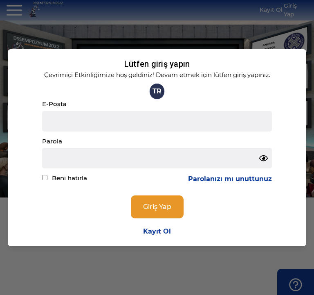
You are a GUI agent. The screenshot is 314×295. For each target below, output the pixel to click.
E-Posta (54, 104)
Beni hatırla (69, 178)
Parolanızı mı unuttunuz (230, 179)
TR (157, 91)
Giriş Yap (157, 207)
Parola (52, 141)
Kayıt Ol (157, 231)
